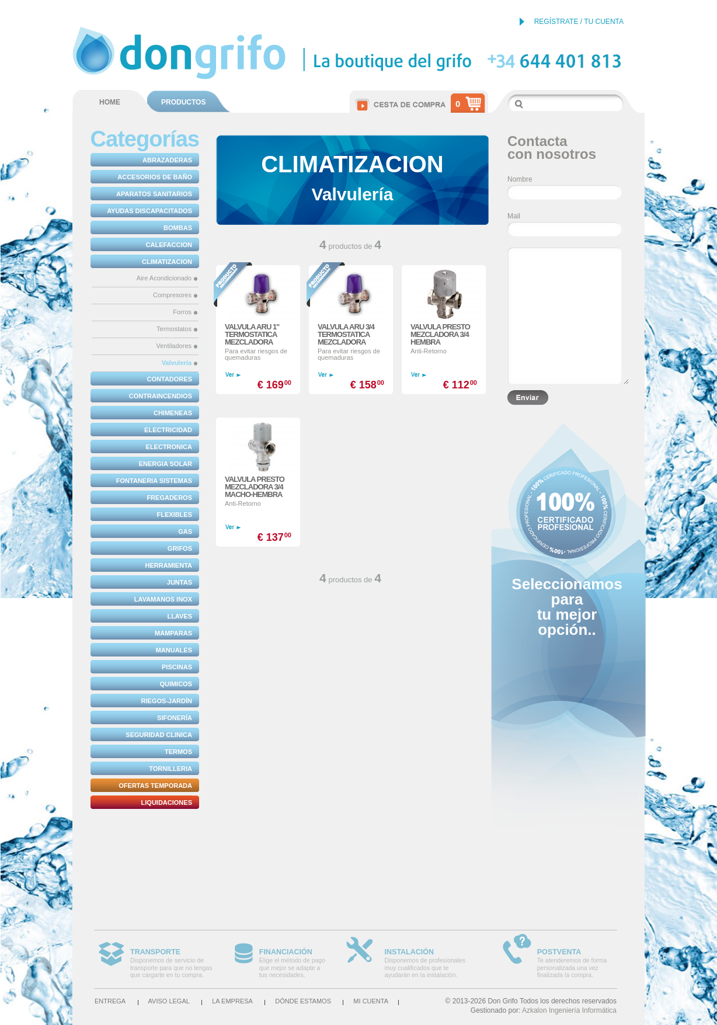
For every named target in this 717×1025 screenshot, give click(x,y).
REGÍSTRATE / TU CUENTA (579, 22)
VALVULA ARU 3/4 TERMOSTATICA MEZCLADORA (346, 334)
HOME (109, 102)
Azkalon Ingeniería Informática (569, 1010)
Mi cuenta (370, 1001)
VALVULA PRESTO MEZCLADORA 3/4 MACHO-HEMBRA (254, 487)
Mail (513, 216)
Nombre (519, 179)
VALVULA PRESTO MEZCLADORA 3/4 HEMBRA (440, 334)
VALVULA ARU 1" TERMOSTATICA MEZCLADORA (252, 334)
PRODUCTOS (183, 102)
